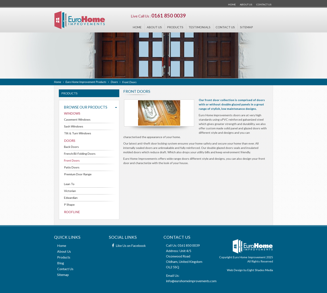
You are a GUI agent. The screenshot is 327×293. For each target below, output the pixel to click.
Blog (60, 263)
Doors (114, 82)
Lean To (69, 184)
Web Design (235, 270)
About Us (246, 4)
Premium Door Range (78, 174)
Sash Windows (73, 126)
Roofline (72, 212)
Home (232, 4)
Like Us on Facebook (131, 245)
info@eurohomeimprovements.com (191, 281)
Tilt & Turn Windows (77, 133)
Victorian (70, 191)
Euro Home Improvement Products (85, 82)
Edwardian (71, 197)
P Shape (69, 204)
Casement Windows (77, 119)
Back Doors (71, 146)
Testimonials (199, 27)
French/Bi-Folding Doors (80, 153)
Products (175, 27)
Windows (72, 113)
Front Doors (72, 160)
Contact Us (263, 4)
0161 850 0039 (168, 15)
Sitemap (246, 27)
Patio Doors (71, 167)
